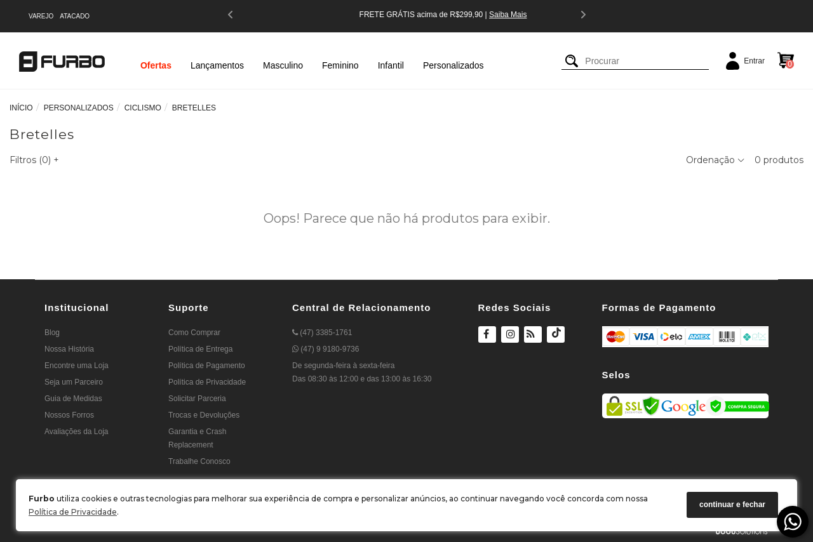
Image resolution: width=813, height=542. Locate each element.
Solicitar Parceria (197, 398)
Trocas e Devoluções (203, 415)
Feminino (340, 65)
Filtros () (34, 160)
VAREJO (41, 16)
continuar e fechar (732, 504)
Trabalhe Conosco (199, 461)
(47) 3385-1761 (322, 332)
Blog (52, 332)
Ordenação (715, 160)
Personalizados (453, 65)
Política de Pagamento (206, 365)
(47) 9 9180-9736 (325, 349)
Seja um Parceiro (73, 382)
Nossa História (69, 349)
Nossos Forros (69, 415)
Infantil (391, 65)
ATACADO (75, 16)
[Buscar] (571, 61)
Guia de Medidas (73, 398)
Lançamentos (217, 65)
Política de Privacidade (73, 512)
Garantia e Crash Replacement (197, 438)
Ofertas (155, 65)
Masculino (283, 65)
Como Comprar (194, 332)
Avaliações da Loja (76, 431)
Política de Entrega (200, 349)
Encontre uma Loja (76, 365)
